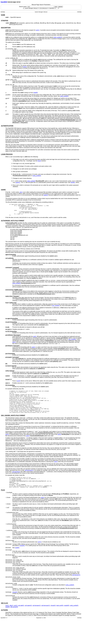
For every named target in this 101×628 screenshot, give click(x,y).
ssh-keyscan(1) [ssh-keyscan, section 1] (29, 477)
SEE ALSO (4, 612)
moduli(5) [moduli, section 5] (22, 554)
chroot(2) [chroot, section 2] (14, 601)
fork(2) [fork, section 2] (25, 66)
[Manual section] (31, 8)
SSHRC (73, 182)
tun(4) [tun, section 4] (18, 383)
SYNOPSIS (4, 20)
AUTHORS (4, 619)
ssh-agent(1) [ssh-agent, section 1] (28, 614)
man (56, 6)
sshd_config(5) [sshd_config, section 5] (57, 37)
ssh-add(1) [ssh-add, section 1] (21, 614)
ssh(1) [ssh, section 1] (37, 30)
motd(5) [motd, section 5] (17, 556)
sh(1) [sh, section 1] (21, 192)
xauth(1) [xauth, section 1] (18, 182)
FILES (39, 160)
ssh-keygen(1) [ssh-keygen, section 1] (16, 478)
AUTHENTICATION (7, 126)
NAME (3, 15)
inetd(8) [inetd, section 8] (35, 92)
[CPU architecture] (44, 8)
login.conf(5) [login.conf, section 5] (59, 614)
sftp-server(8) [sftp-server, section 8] (14, 616)
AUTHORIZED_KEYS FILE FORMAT (12, 223)
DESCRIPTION (5, 27)
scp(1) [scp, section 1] (7, 614)
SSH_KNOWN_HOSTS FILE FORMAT (13, 422)
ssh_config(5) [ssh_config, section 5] (56, 308)
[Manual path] (54, 8)
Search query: (36, 6)
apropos (60, 6)
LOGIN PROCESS (7, 154)
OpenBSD (4, 2)
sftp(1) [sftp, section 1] (11, 614)
